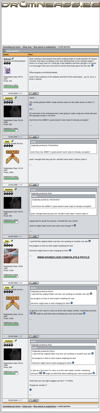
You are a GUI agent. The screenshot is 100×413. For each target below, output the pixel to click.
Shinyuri (7, 59)
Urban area (27, 47)
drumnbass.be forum (11, 47)
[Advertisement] (50, 26)
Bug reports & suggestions (44, 47)
